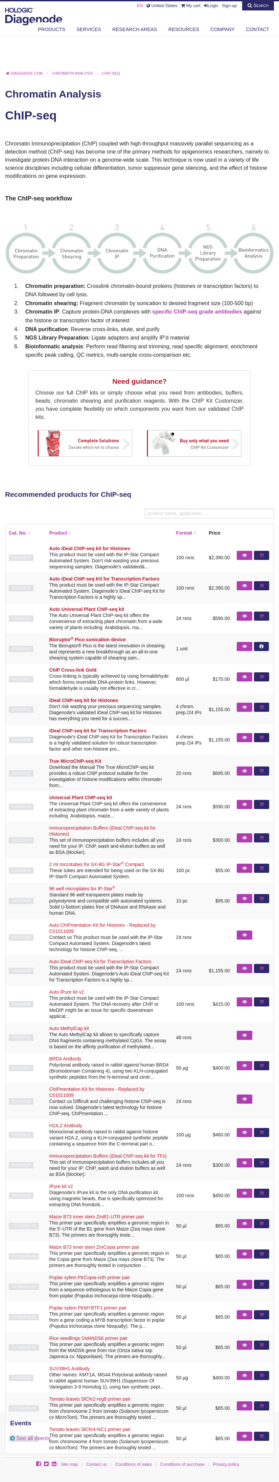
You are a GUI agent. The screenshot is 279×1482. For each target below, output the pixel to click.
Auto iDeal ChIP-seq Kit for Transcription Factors (104, 579)
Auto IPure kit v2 (66, 992)
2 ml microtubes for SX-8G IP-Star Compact (96, 864)
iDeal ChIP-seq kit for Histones (83, 700)
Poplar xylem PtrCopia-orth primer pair (89, 1277)
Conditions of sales (133, 1464)
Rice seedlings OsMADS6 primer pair (88, 1338)
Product (58, 533)
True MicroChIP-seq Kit (75, 761)
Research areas (134, 29)
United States (161, 5)
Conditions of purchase (182, 1464)
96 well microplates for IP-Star (82, 888)
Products (51, 29)
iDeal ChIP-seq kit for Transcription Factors (98, 730)
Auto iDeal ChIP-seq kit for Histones (90, 548)
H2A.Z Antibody (65, 1125)
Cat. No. (18, 533)
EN (140, 5)
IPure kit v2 (61, 1186)
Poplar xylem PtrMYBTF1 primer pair (88, 1308)
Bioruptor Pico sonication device (87, 639)
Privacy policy (226, 1464)
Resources (183, 29)
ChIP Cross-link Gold (73, 670)
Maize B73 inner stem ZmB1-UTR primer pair (96, 1216)
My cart (191, 5)
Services (88, 29)
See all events (33, 1438)
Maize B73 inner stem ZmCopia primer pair (94, 1247)
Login (211, 5)
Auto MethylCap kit (69, 1028)
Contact (257, 29)
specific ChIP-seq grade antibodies (197, 312)
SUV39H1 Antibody (69, 1368)
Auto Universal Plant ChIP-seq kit (86, 609)
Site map (69, 1464)
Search (258, 5)
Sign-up (229, 5)
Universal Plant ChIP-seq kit (80, 797)
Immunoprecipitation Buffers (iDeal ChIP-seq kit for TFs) (108, 1156)
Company (222, 29)
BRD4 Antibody (65, 1058)
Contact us (96, 1464)
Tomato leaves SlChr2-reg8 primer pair (90, 1399)
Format (184, 533)
